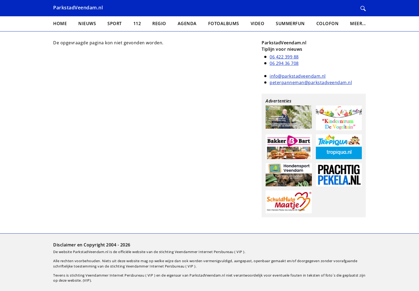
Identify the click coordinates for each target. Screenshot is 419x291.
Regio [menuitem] (159, 23)
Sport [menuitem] (114, 23)
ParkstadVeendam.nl (78, 7)
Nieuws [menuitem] (87, 23)
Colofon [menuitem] (327, 23)
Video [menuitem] (258, 23)
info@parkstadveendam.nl (298, 76)
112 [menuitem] (137, 23)
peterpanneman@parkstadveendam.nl (311, 82)
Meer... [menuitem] (358, 23)
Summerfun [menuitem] (290, 23)
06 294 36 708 (284, 63)
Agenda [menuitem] (187, 23)
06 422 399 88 (284, 57)
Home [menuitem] (60, 23)
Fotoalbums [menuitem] (223, 23)
